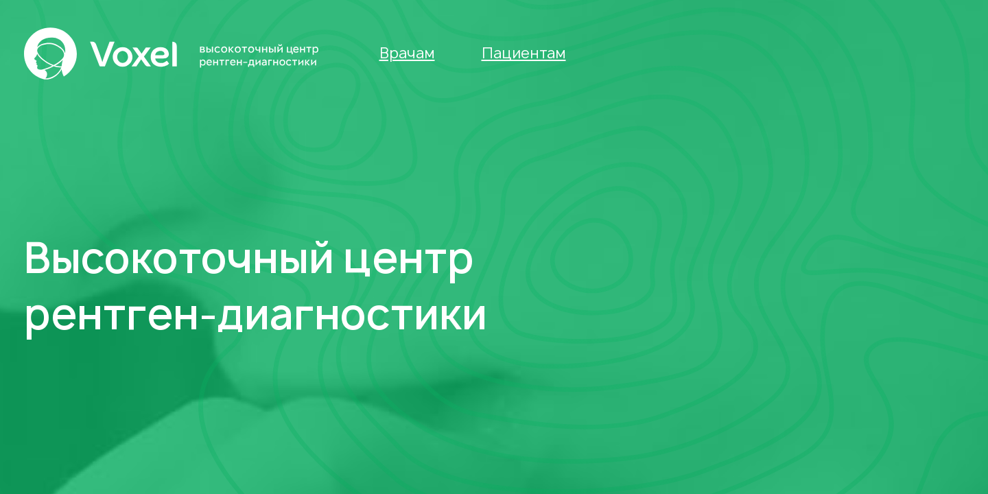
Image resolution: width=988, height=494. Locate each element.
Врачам (407, 53)
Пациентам (524, 53)
